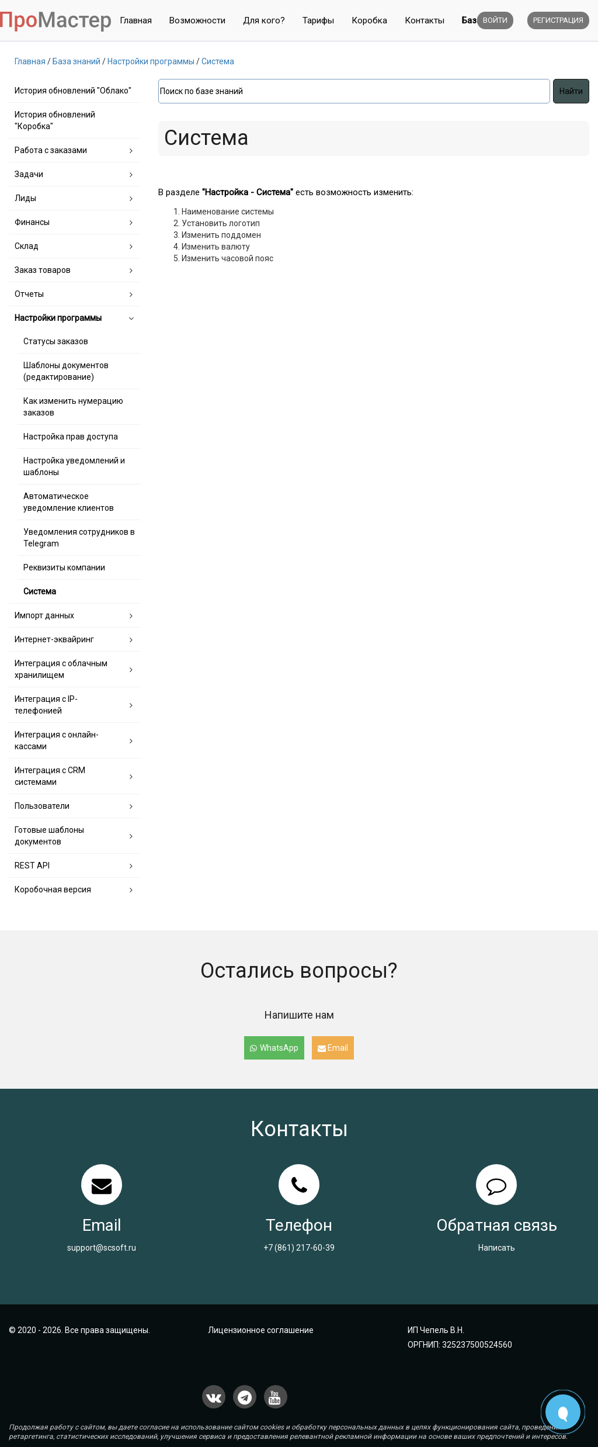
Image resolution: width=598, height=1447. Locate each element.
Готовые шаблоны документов (49, 835)
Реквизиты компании (64, 567)
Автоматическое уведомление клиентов (68, 502)
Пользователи (42, 806)
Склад (27, 246)
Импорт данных (44, 615)
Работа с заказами (51, 150)
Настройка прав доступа (70, 436)
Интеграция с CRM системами (50, 776)
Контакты (424, 20)
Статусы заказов (55, 341)
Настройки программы (58, 318)
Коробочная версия (53, 889)
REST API (32, 865)
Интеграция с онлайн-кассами (57, 740)
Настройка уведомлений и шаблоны (74, 466)
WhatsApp (274, 1048)
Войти (495, 20)
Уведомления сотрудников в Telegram (79, 537)
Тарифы (318, 20)
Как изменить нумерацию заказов (73, 406)
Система (39, 591)
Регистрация (558, 20)
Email (333, 1048)
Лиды (25, 198)
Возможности (197, 20)
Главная (136, 20)
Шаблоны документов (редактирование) (66, 371)
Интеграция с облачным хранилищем (61, 669)
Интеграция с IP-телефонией (46, 704)
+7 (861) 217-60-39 (299, 1247)
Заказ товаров (43, 270)
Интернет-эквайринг (54, 639)
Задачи (29, 174)
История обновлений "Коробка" (55, 120)
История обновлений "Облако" (73, 90)
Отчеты (29, 294)
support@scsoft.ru (101, 1247)
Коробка (369, 20)
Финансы (32, 222)
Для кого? (264, 20)
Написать (496, 1247)
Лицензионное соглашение (261, 1330)
